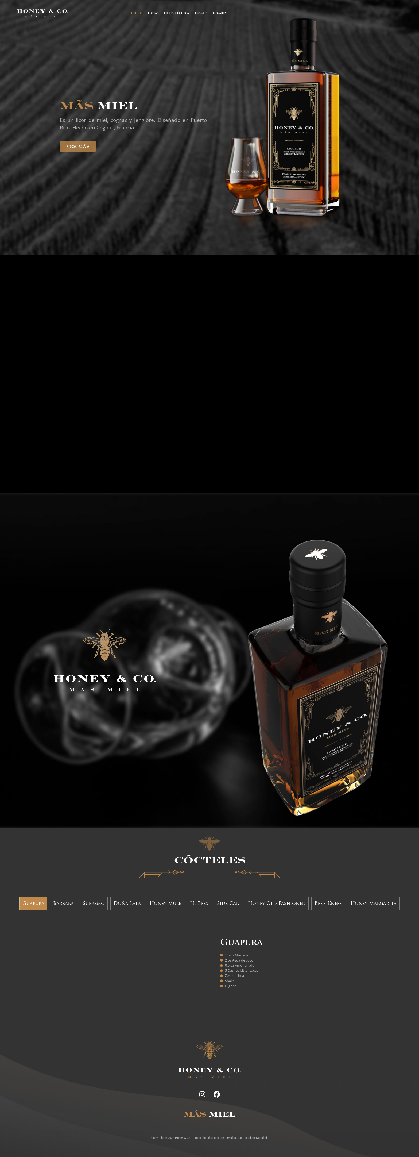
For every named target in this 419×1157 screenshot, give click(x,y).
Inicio (136, 13)
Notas (153, 13)
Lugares (220, 13)
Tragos (200, 13)
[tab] (33, 903)
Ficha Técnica (176, 13)
